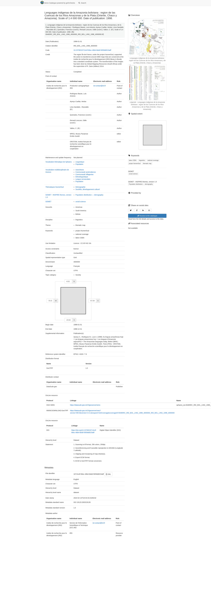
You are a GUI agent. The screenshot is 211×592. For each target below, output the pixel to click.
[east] (92, 301)
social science (80, 202)
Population (79, 164)
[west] (50, 301)
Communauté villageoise (84, 174)
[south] (68, 320)
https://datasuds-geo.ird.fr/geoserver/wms (85, 405)
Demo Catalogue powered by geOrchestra (57, 2)
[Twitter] (130, 210)
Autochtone (79, 170)
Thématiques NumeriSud (54, 187)
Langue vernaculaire (82, 179)
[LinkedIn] (143, 210)
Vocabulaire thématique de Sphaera (58, 162)
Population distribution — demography (89, 195)
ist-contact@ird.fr (99, 86)
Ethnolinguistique (81, 177)
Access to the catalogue (147, 216)
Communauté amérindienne (85, 172)
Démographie (80, 187)
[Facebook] (136, 210)
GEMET (48, 202)
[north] (68, 281)
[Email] (149, 210)
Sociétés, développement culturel (87, 189)
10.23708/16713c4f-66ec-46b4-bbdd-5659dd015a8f (92, 50)
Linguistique (79, 162)
